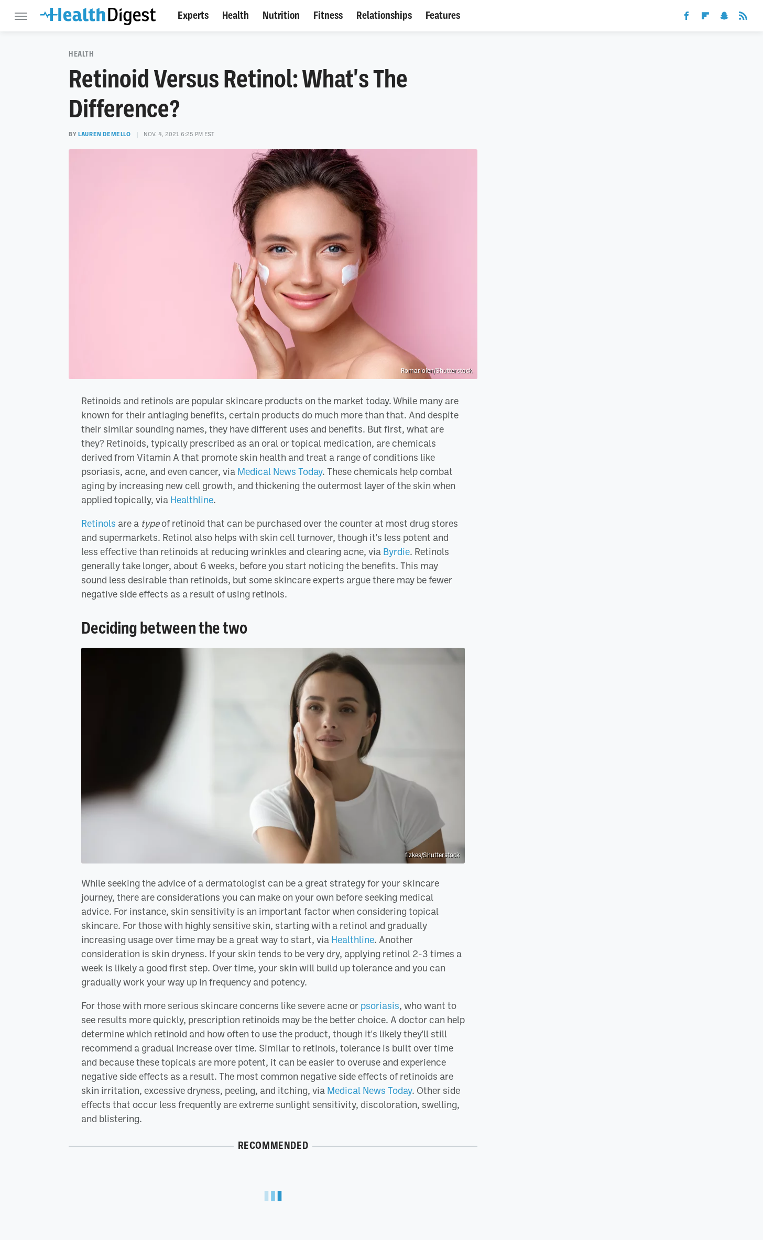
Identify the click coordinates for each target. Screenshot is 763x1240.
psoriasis (380, 1005)
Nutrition (281, 15)
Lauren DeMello (104, 134)
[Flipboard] (705, 18)
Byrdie (396, 551)
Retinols (98, 523)
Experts (193, 15)
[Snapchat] (724, 18)
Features (443, 15)
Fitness (328, 15)
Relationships (384, 15)
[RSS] (743, 18)
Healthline (191, 499)
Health (235, 15)
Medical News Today (279, 471)
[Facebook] (686, 18)
